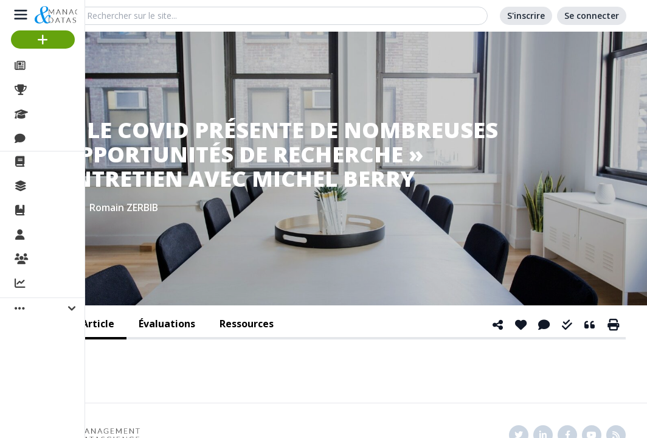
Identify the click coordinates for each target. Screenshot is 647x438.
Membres (54, 235)
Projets (48, 90)
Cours (46, 114)
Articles (49, 65)
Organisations (64, 259)
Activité (48, 284)
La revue (52, 162)
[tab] (166, 324)
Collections (57, 186)
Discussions (59, 138)
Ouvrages (54, 210)
